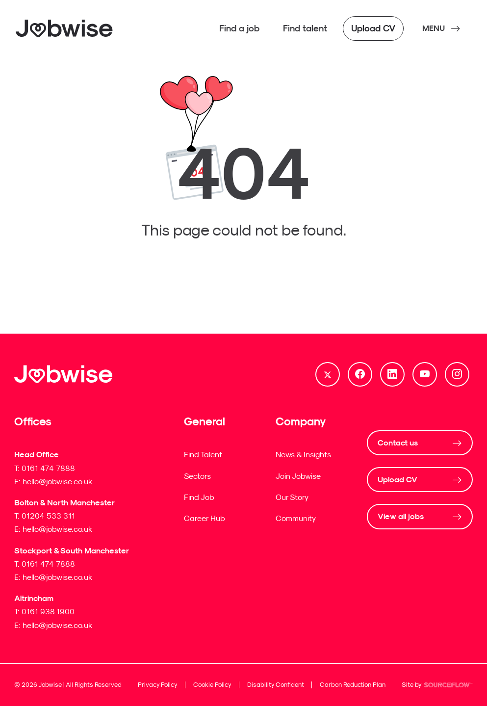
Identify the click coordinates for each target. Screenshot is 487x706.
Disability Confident (275, 684)
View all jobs (401, 516)
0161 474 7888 (48, 468)
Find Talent (203, 454)
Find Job (199, 497)
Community (296, 518)
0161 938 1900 (48, 611)
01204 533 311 (48, 515)
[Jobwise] (65, 28)
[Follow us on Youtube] (424, 374)
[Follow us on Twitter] (327, 374)
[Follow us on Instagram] (457, 374)
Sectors (197, 475)
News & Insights (303, 454)
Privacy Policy (158, 684)
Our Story (292, 497)
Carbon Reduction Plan (352, 684)
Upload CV (397, 479)
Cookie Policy (212, 684)
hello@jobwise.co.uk (57, 481)
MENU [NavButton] (433, 28)
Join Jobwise (298, 475)
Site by (437, 686)
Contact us (398, 442)
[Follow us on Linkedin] (392, 374)
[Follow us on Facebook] (360, 374)
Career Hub (204, 518)
